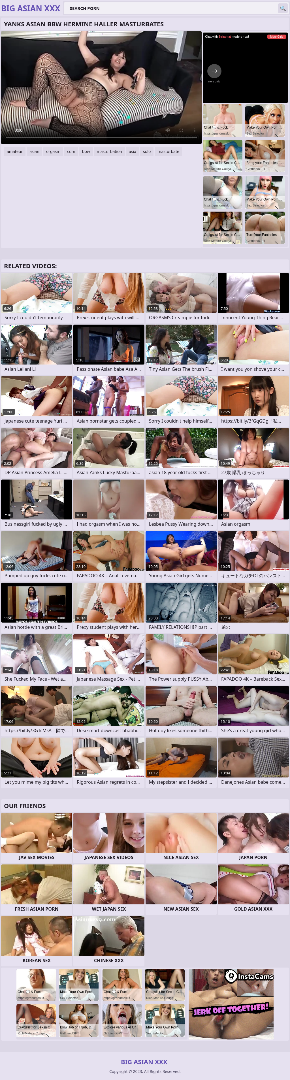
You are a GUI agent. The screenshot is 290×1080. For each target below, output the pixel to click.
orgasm (53, 151)
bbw (86, 151)
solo (147, 151)
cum (71, 151)
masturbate (168, 151)
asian (34, 151)
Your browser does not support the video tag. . (101, 87)
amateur (15, 151)
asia (132, 151)
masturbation (109, 151)
